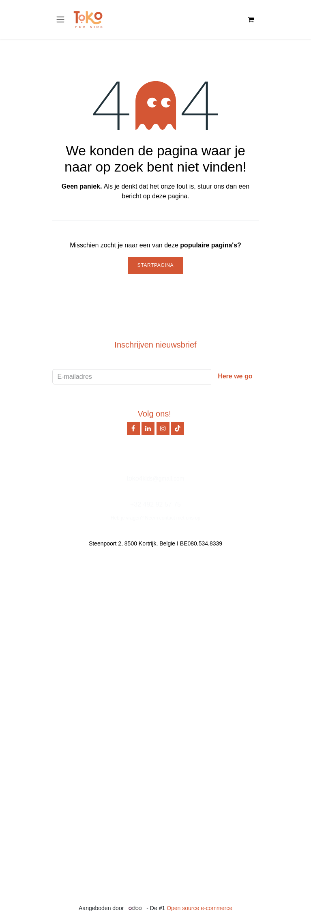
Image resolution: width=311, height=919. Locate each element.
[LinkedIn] (148, 428)
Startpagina (155, 265)
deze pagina (169, 196)
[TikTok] (177, 428)
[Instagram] (163, 428)
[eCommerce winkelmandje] (251, 19)
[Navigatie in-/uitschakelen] (60, 19)
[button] (235, 376)
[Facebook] (133, 428)
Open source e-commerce (199, 908)
